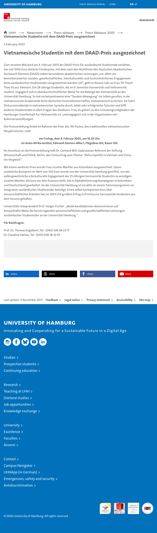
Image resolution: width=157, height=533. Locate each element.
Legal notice (72, 300)
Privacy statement (98, 300)
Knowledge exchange (20, 411)
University (12, 425)
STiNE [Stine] (112, 4)
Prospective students (20, 364)
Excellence (12, 431)
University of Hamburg (23, 4)
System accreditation (147, 507)
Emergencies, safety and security (29, 478)
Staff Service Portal (92, 4)
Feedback (52, 300)
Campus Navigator (18, 465)
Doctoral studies (16, 398)
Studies (9, 357)
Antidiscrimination (18, 485)
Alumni (9, 445)
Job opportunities (17, 404)
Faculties (10, 438)
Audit (117, 505)
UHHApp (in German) (20, 472)
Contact (10, 459)
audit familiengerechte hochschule (105, 508)
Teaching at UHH (17, 391)
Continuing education (20, 370)
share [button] (14, 274)
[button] (132, 4)
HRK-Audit (131, 507)
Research (11, 384)
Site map (144, 300)
